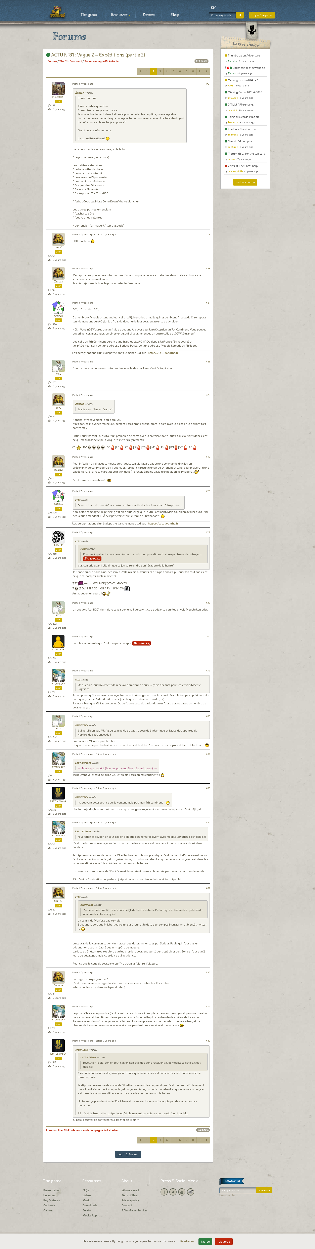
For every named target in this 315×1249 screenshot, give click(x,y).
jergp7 (58, 247)
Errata (87, 1210)
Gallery (47, 1210)
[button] (215, 8)
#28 (208, 491)
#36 (208, 822)
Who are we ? (130, 1190)
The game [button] (90, 15)
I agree (205, 1241)
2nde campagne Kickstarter (102, 61)
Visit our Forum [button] (245, 182)
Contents (49, 1205)
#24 (208, 302)
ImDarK (58, 545)
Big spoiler (92, 559)
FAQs (86, 1190)
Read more (187, 1241)
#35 (208, 788)
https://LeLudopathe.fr (163, 352)
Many (83, 549)
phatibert (58, 97)
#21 (208, 83)
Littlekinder (83, 763)
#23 (208, 268)
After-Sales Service (134, 1210)
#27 (208, 457)
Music (86, 1200)
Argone (79, 404)
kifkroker (58, 649)
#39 (208, 1006)
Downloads (90, 1205)
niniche (58, 901)
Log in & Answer (128, 1154)
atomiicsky (58, 683)
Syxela (79, 92)
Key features (51, 1200)
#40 (208, 1040)
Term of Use (129, 1195)
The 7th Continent (70, 61)
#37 (208, 888)
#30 (208, 602)
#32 (208, 670)
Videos (87, 1195)
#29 (208, 532)
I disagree (224, 1241)
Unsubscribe (227, 1195)
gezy (58, 408)
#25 (208, 361)
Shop (175, 15)
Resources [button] (120, 15)
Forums (148, 15)
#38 (208, 972)
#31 (208, 636)
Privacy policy (130, 1200)
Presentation (51, 1190)
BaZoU (58, 470)
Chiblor (58, 985)
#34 (208, 754)
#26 (208, 395)
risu (58, 374)
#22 (208, 234)
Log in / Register (262, 15)
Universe (49, 1195)
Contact (127, 1205)
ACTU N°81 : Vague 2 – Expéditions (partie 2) (95, 54)
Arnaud (58, 315)
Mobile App (90, 1215)
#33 (208, 716)
